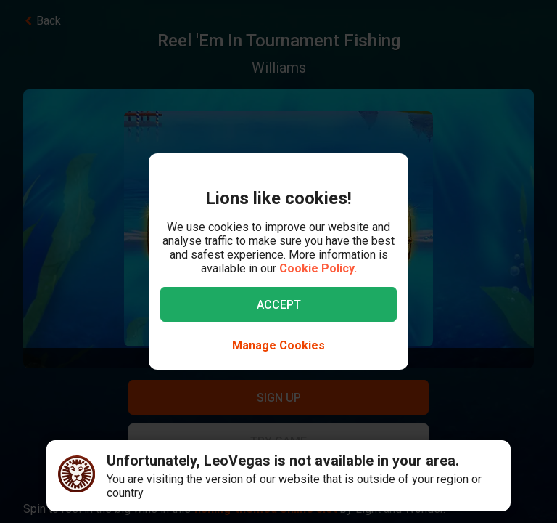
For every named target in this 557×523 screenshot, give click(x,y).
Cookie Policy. (318, 268)
